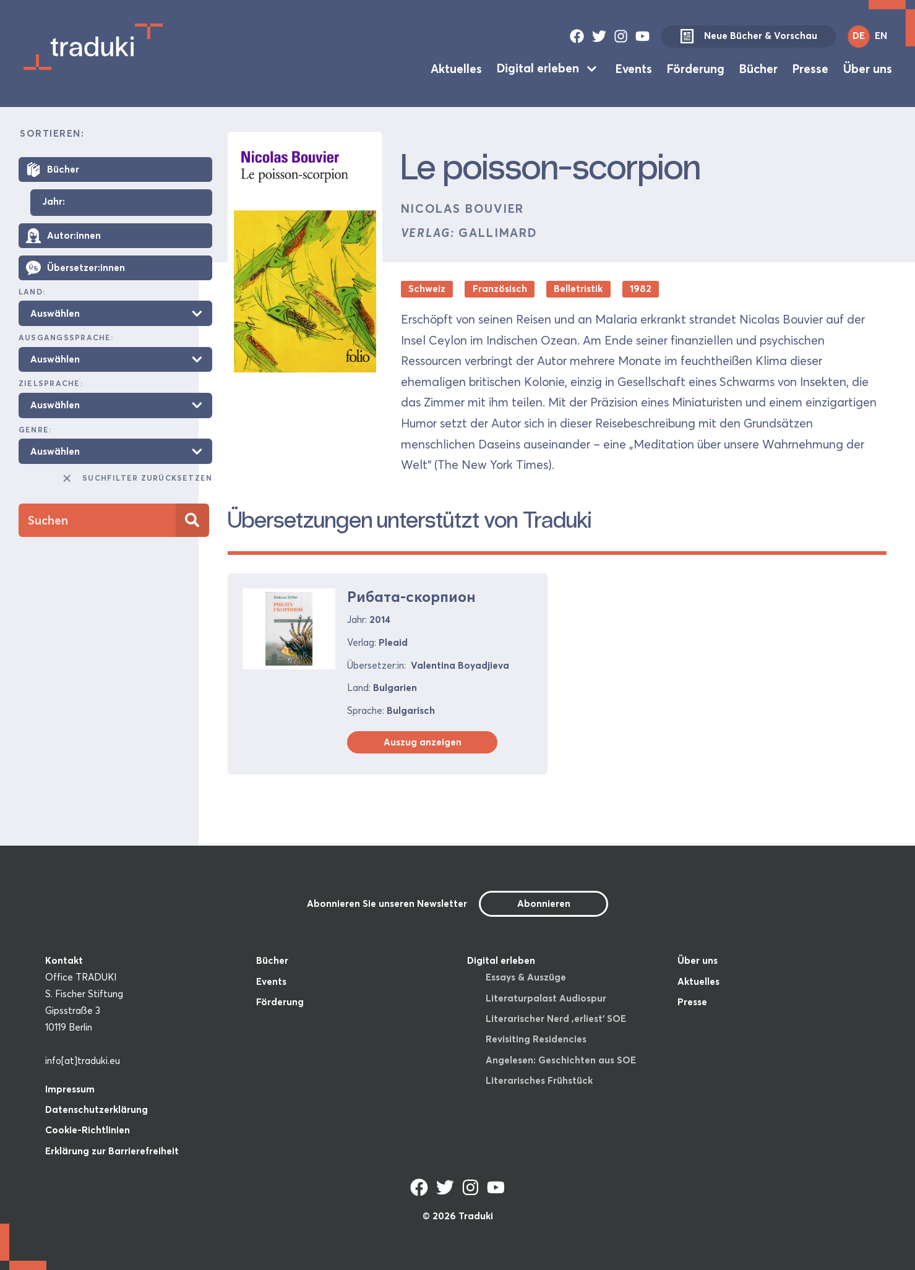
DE (859, 35)
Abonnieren (543, 903)
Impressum (70, 1089)
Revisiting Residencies (536, 1039)
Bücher (758, 68)
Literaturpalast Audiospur (546, 998)
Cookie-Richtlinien (87, 1130)
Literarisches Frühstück (539, 1080)
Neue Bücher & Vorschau (748, 36)
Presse (810, 68)
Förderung (695, 68)
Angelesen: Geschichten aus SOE (561, 1060)
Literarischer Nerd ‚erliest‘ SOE (556, 1018)
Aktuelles (456, 68)
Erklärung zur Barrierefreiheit (112, 1151)
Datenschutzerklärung (96, 1109)
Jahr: (53, 202)
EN (881, 35)
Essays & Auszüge (526, 977)
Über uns (867, 68)
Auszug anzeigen (423, 742)
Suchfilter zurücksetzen (136, 478)
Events (634, 68)
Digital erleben (538, 68)
